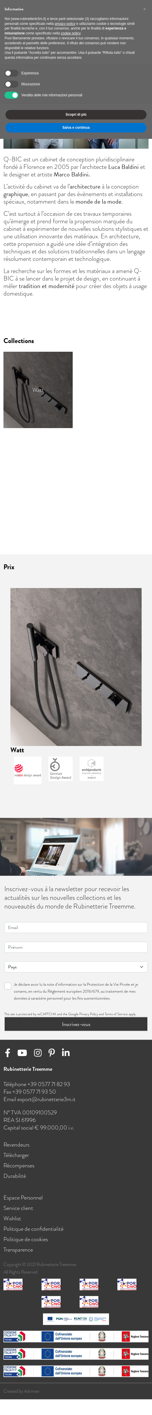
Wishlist (12, 1219)
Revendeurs (16, 1145)
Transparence (18, 1250)
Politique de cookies (25, 1240)
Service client (18, 1209)
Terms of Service (116, 1014)
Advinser (32, 1392)
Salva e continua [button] (76, 128)
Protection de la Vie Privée (108, 985)
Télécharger (16, 1156)
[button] (144, 9)
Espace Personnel (23, 1198)
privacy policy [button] (65, 24)
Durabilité (14, 1177)
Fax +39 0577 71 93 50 (29, 1092)
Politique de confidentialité (33, 1230)
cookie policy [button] (70, 33)
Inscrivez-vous (76, 1025)
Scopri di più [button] (76, 115)
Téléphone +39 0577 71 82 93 (36, 1085)
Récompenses (18, 1166)
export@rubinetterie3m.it (46, 1100)
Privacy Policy (88, 1014)
